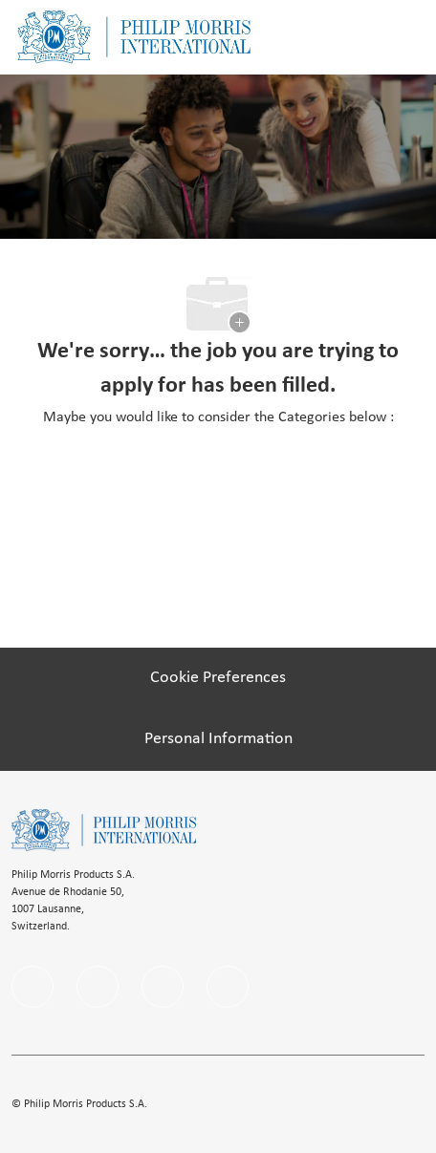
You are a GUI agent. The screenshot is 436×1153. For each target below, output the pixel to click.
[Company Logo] (133, 37)
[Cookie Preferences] (218, 678)
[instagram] (163, 987)
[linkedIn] (97, 987)
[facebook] (32, 987)
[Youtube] (228, 987)
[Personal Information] (218, 739)
